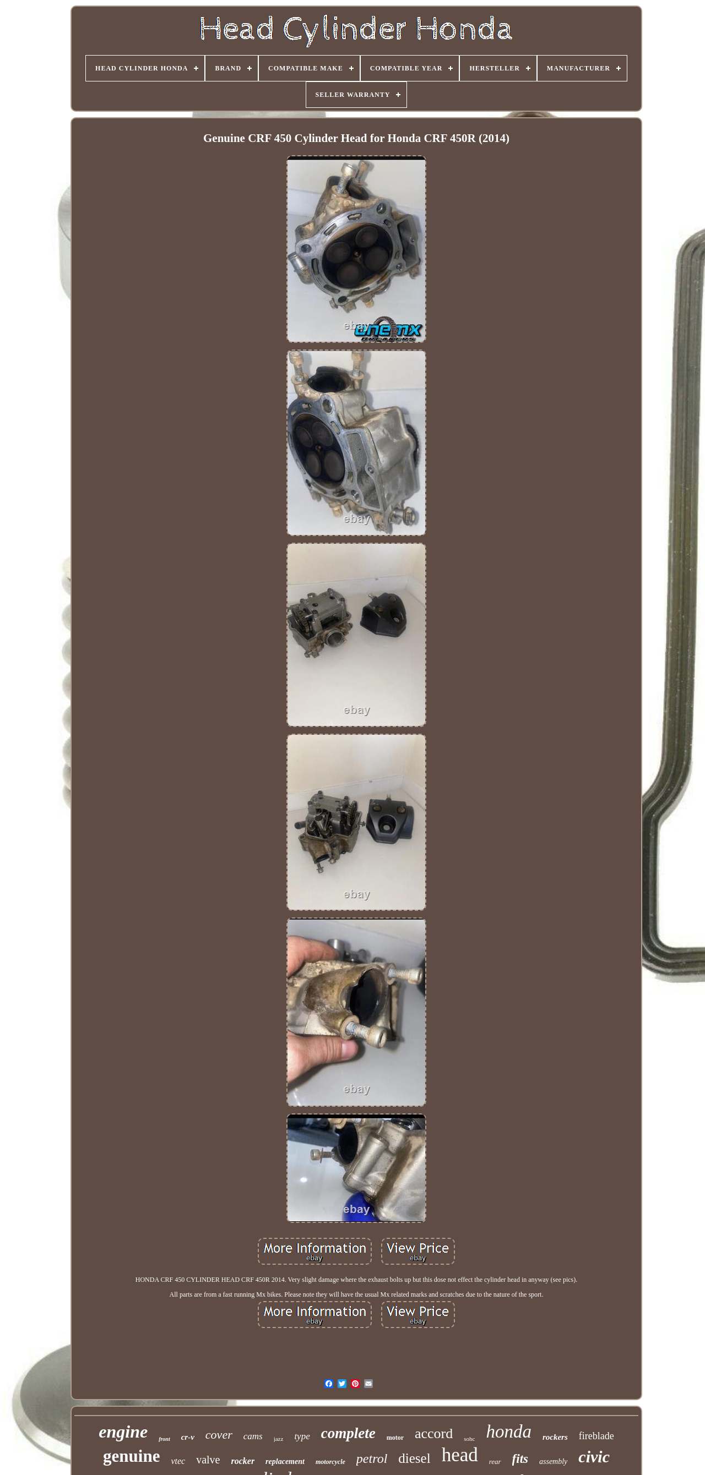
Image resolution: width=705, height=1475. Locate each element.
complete (348, 1433)
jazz (279, 1438)
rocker (242, 1461)
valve (208, 1460)
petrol (371, 1458)
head (460, 1455)
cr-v (187, 1437)
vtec (178, 1461)
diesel (414, 1458)
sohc (469, 1438)
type (302, 1436)
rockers (555, 1437)
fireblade (596, 1435)
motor (395, 1437)
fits (520, 1459)
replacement (285, 1461)
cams (253, 1436)
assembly (553, 1461)
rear (495, 1461)
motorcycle (330, 1462)
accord (434, 1433)
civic (594, 1456)
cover (218, 1434)
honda (509, 1431)
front (164, 1439)
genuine (131, 1456)
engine (123, 1431)
